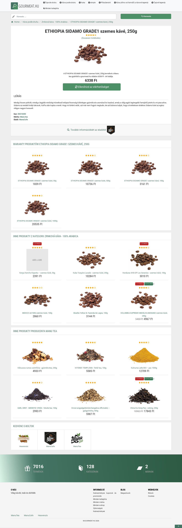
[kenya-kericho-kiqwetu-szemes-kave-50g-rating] (37, 247)
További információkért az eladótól (91, 130)
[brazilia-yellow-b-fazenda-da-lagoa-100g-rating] (91, 287)
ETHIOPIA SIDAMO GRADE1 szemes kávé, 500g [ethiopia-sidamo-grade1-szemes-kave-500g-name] (90, 181)
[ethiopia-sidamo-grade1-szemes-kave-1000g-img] (37, 208)
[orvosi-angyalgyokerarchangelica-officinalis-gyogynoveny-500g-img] (91, 395)
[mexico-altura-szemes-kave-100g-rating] (37, 287)
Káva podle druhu (68, 3)
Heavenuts (43, 515)
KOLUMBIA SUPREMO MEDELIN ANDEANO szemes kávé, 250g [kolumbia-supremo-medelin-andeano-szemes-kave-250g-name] (144, 314)
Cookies (151, 496)
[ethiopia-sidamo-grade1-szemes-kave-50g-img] (37, 168)
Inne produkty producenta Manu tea (35, 331)
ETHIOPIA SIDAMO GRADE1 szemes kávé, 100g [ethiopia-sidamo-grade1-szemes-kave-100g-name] (144, 181)
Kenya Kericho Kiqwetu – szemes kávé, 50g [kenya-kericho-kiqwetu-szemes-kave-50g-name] (37, 273)
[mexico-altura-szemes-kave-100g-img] (37, 300)
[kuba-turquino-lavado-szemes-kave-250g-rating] (91, 247)
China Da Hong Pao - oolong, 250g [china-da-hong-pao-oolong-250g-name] (144, 408)
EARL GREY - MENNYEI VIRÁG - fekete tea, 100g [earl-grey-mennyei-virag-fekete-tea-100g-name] (37, 408)
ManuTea (15, 515)
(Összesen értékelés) (91, 38)
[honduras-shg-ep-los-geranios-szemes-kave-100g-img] (144, 260)
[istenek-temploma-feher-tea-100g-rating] (91, 342)
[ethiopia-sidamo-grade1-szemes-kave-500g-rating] (91, 155)
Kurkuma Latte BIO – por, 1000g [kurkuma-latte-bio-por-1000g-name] (144, 368)
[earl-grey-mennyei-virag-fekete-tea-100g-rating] (37, 382)
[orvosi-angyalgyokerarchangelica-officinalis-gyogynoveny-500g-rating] (91, 382)
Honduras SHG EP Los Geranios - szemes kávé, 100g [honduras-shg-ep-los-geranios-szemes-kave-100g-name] (144, 273)
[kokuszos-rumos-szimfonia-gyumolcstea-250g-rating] (37, 342)
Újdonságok (98, 508)
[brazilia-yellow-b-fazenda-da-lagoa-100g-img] (91, 300)
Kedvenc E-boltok (23, 426)
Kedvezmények (99, 511)
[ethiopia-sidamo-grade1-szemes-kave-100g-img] (144, 168)
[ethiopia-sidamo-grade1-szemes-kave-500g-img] (91, 168)
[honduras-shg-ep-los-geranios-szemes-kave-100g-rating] (144, 247)
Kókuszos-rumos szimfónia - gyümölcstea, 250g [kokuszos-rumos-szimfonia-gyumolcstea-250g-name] (37, 368)
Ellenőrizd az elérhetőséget (91, 87)
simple (92, 3)
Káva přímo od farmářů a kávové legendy (131, 3)
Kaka (82, 3)
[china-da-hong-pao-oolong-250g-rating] (144, 382)
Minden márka (98, 502)
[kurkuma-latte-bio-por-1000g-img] (144, 355)
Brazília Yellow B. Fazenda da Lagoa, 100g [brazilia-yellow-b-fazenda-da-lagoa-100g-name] (91, 313)
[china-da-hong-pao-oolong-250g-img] (144, 395)
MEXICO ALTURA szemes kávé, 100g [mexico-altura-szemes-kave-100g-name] (37, 313)
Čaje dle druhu (50, 3)
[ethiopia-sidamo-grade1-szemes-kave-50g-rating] (37, 155)
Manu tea (24, 117)
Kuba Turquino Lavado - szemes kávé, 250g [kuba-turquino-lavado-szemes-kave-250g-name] (90, 273)
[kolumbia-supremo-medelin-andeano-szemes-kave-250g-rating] (144, 287)
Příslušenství (105, 3)
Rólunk (150, 493)
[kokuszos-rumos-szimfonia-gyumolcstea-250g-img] (37, 355)
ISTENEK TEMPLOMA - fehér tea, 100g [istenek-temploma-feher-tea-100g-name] (90, 368)
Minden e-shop (99, 505)
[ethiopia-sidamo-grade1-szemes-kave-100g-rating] (144, 155)
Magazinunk (125, 493)
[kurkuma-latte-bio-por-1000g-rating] (144, 342)
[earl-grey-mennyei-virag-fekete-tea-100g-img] (37, 395)
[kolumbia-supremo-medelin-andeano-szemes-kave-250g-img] (144, 300)
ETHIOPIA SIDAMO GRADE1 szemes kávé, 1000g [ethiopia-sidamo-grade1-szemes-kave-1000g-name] (37, 221)
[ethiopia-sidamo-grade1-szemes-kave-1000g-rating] (37, 195)
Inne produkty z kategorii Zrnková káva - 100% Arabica (45, 236)
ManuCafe (23, 119)
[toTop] (178, 526)
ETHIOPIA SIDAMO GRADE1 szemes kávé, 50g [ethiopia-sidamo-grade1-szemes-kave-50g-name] (37, 181)
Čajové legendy (159, 3)
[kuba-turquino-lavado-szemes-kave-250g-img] (91, 260)
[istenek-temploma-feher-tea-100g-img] (91, 355)
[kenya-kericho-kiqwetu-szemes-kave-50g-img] (37, 260)
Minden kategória (51, 8)
